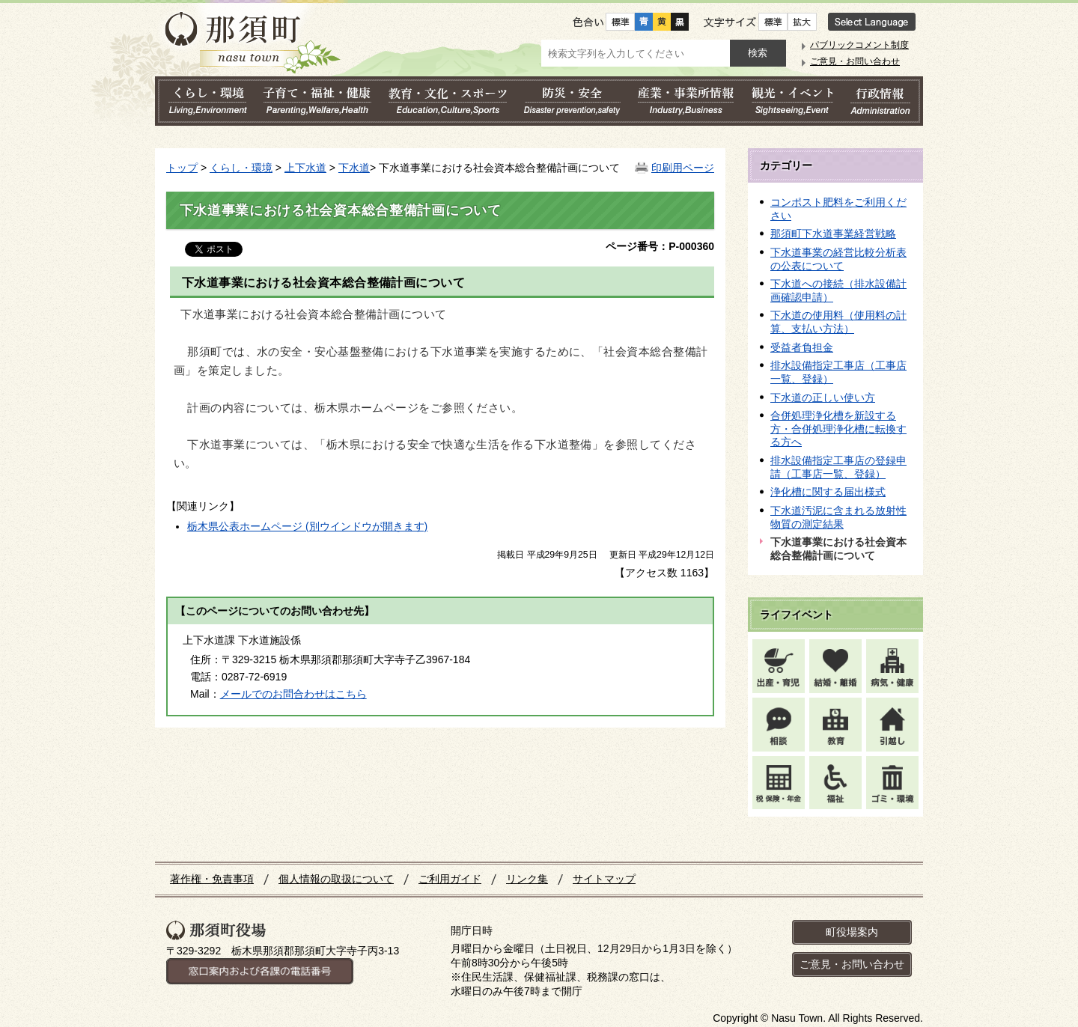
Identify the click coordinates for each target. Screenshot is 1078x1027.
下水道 (354, 168)
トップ (182, 168)
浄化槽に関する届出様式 (828, 492)
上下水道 (305, 168)
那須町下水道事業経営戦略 (833, 234)
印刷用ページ (682, 168)
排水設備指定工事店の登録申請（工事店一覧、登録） (838, 467)
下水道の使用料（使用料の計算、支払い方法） (838, 322)
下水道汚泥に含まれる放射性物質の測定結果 (838, 517)
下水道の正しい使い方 (822, 397)
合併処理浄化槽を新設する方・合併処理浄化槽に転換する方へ (838, 428)
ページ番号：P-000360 (660, 246)
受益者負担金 (801, 347)
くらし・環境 (241, 168)
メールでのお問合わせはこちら (293, 694)
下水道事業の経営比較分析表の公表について (838, 259)
